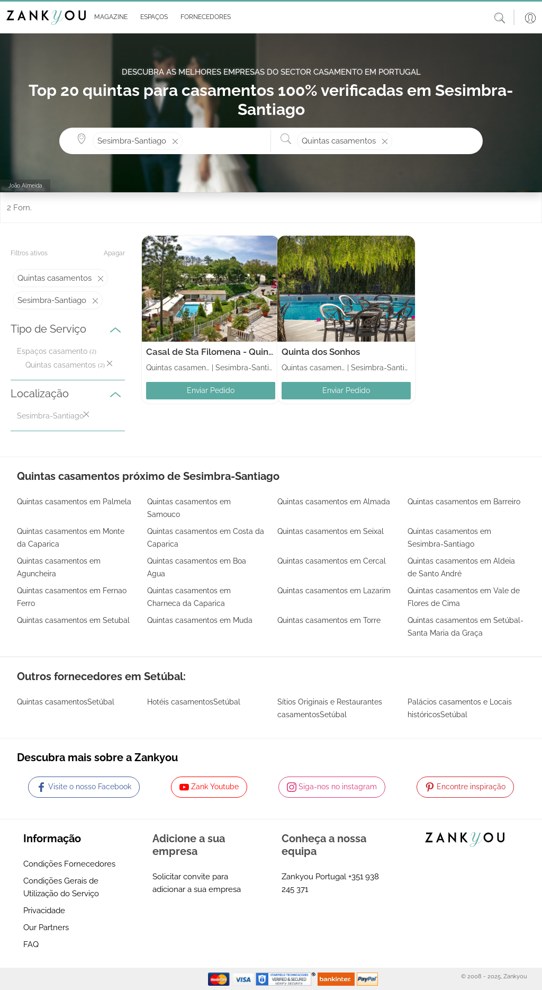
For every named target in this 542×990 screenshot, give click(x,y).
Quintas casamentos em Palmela (74, 501)
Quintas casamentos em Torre (329, 620)
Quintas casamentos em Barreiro (464, 501)
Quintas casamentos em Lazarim (334, 590)
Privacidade (44, 910)
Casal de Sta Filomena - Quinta (211, 351)
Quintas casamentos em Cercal (331, 561)
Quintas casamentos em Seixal (330, 531)
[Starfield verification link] (287, 978)
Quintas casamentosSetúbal (65, 702)
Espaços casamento (52, 351)
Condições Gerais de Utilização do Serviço (61, 887)
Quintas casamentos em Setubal (73, 620)
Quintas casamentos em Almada (333, 501)
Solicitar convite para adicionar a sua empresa (196, 883)
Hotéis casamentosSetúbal (193, 702)
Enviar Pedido (210, 390)
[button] (109, 17)
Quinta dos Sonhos (321, 351)
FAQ (31, 944)
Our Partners (46, 927)
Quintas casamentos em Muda (199, 620)
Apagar (114, 253)
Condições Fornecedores (69, 864)
